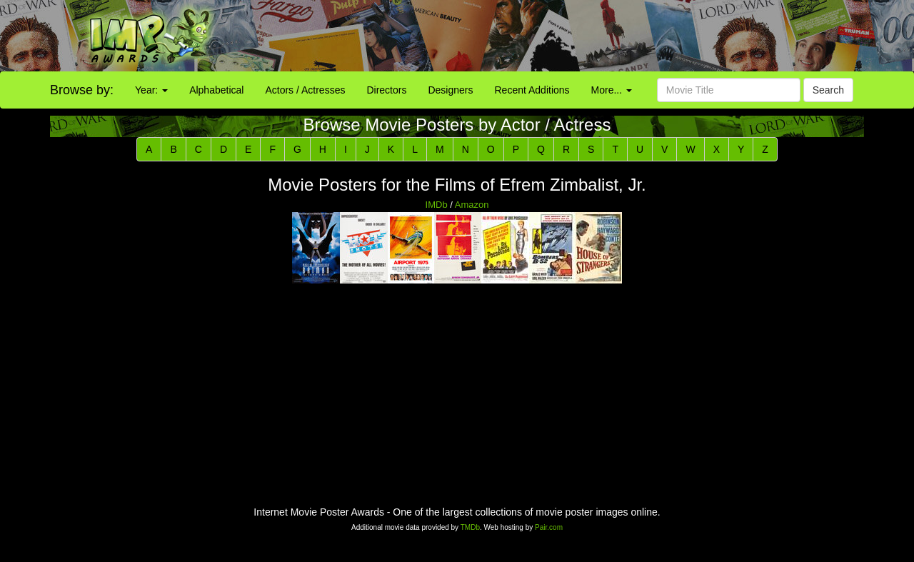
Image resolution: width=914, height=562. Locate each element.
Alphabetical (216, 90)
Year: (151, 90)
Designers (450, 90)
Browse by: (82, 90)
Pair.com (549, 527)
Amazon (472, 204)
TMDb (470, 527)
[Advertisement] (571, 36)
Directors (386, 90)
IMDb (437, 204)
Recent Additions (532, 90)
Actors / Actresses (305, 90)
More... (611, 90)
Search (828, 90)
